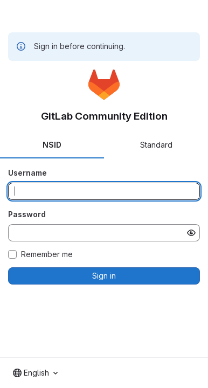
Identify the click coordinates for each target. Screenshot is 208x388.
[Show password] (191, 232)
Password (27, 214)
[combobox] (35, 372)
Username (27, 172)
